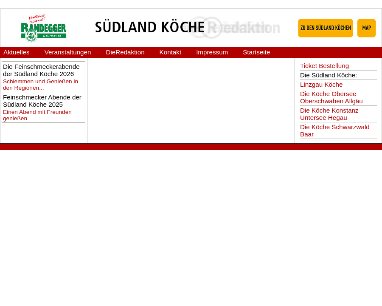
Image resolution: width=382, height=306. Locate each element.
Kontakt (171, 52)
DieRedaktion (125, 52)
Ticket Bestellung (324, 65)
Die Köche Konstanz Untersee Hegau (329, 114)
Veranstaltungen (68, 52)
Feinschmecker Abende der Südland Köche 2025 (42, 101)
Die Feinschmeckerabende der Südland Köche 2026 (41, 70)
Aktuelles (16, 52)
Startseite (256, 52)
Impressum (212, 52)
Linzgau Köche (321, 84)
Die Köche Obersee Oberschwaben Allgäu (331, 97)
